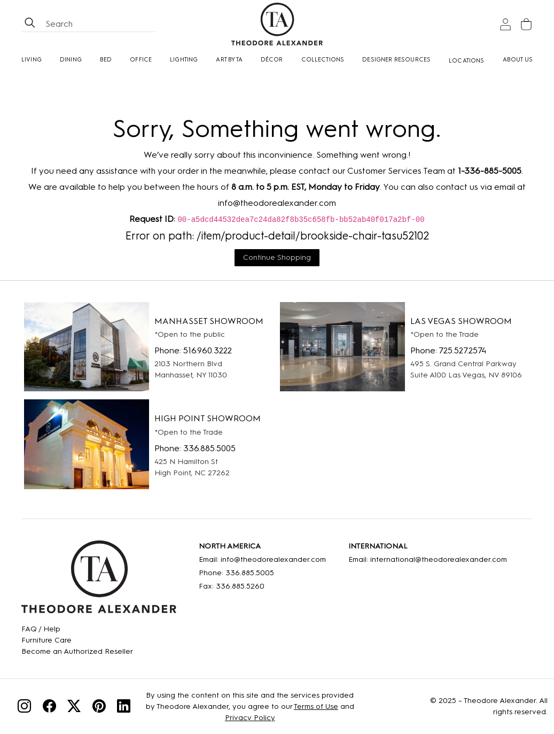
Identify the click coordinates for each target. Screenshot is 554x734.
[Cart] (526, 24)
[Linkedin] (123, 707)
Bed (106, 59)
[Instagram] (24, 707)
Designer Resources (396, 59)
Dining (71, 59)
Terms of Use (316, 706)
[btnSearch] (29, 24)
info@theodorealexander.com (277, 203)
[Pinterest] (99, 707)
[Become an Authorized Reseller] (77, 651)
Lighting (184, 59)
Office (141, 59)
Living (31, 59)
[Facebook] (49, 707)
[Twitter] (74, 707)
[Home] (98, 580)
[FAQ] (77, 629)
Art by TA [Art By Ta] (229, 59)
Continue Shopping (277, 257)
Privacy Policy (250, 717)
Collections (323, 59)
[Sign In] (505, 24)
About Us (518, 59)
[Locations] (467, 60)
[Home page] (277, 24)
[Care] (77, 640)
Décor (272, 59)
